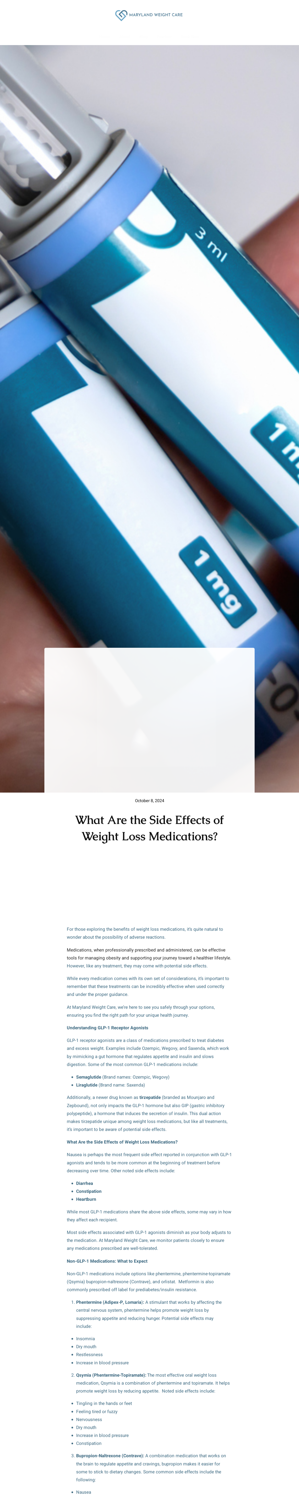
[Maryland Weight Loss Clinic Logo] (149, 9)
